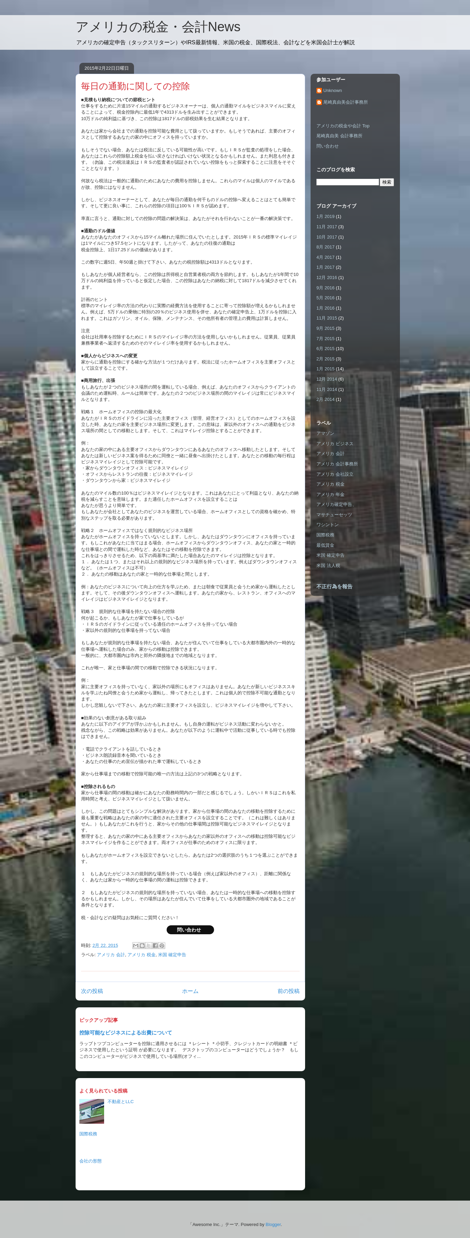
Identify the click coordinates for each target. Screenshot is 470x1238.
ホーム (190, 991)
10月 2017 (326, 237)
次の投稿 (92, 991)
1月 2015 (325, 368)
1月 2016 (325, 308)
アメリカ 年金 (330, 494)
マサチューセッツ (334, 514)
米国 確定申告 (172, 954)
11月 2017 (326, 226)
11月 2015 (326, 318)
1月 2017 (325, 267)
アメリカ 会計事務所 (337, 463)
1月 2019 (325, 216)
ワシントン (327, 524)
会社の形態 (90, 1161)
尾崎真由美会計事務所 (345, 102)
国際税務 (88, 1133)
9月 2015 (325, 328)
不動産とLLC (121, 1101)
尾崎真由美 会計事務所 (339, 135)
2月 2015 (325, 358)
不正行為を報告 (334, 586)
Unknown (332, 90)
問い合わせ (190, 930)
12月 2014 (326, 379)
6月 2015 (325, 348)
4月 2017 (325, 257)
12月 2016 (326, 277)
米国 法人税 (328, 565)
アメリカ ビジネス (335, 443)
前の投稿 (289, 991)
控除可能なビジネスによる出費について (125, 1032)
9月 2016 (325, 287)
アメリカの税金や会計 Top (343, 125)
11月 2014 (326, 389)
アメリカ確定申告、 (336, 504)
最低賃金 (325, 545)
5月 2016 (325, 297)
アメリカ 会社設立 (335, 474)
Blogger (273, 1224)
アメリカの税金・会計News (158, 27)
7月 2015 (325, 338)
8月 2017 (325, 247)
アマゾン (325, 433)
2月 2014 (325, 399)
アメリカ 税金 (141, 954)
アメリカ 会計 (111, 954)
